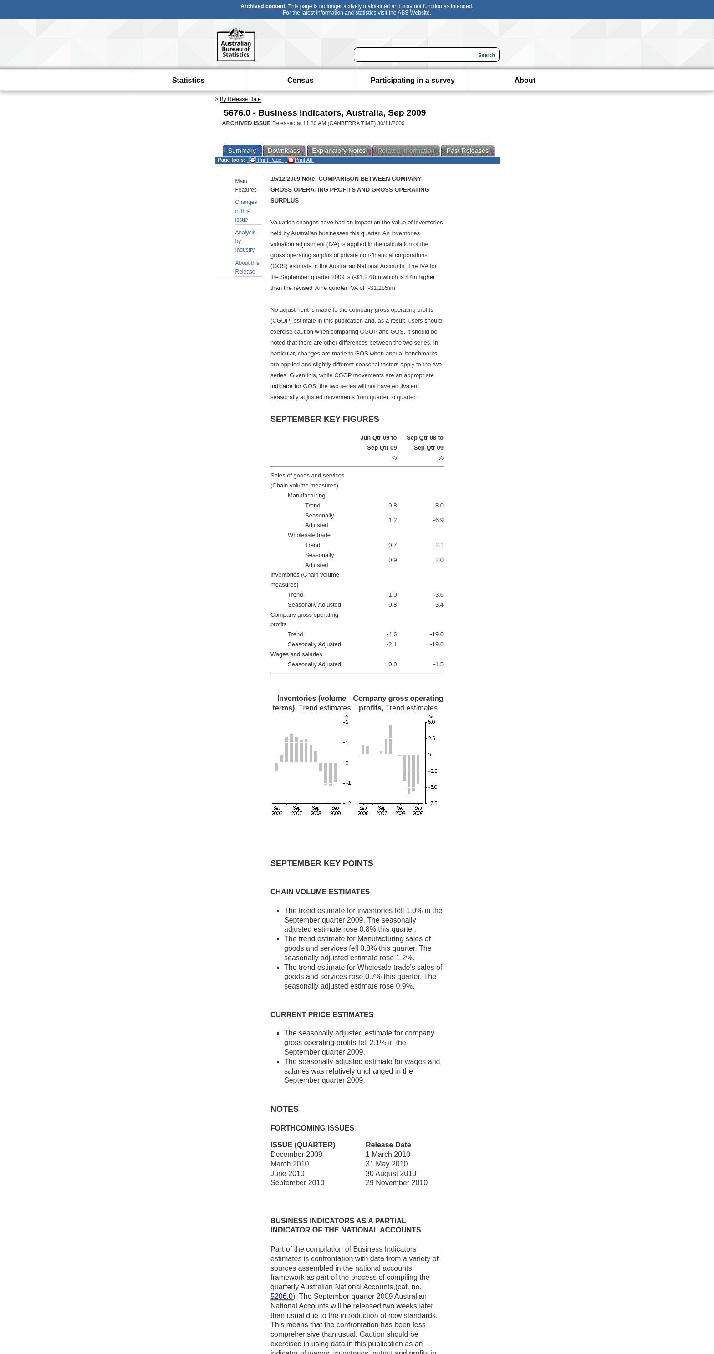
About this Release (247, 267)
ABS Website (413, 13)
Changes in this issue (246, 211)
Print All (299, 160)
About (525, 80)
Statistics (188, 80)
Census (300, 80)
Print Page (265, 160)
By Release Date (240, 99)
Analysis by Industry (245, 241)
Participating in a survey (413, 80)
